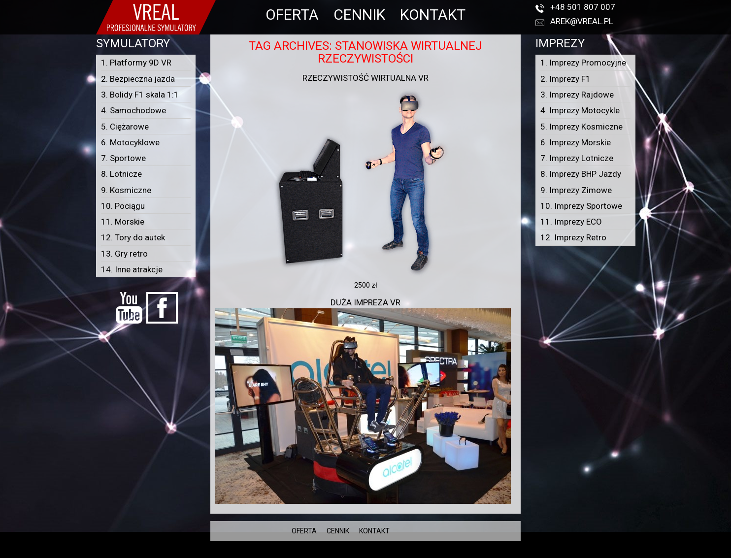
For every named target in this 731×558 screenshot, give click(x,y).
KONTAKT (432, 14)
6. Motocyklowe (130, 142)
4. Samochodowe (133, 110)
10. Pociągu (123, 206)
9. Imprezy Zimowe (576, 190)
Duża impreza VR (365, 302)
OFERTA (292, 14)
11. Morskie (122, 222)
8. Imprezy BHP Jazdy (580, 174)
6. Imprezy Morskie (575, 142)
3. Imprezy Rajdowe (577, 94)
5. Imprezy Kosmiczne (581, 126)
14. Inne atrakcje (132, 269)
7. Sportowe (123, 158)
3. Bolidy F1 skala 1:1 (140, 94)
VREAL (383, 553)
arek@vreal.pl (581, 21)
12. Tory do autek (133, 237)
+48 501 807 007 (582, 7)
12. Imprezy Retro (573, 237)
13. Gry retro (124, 254)
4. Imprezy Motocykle (580, 110)
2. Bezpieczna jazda (138, 79)
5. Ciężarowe (125, 126)
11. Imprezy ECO (571, 222)
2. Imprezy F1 (565, 79)
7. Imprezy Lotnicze (576, 158)
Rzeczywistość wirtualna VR (365, 78)
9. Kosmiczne (126, 190)
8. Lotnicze (121, 174)
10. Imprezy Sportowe (581, 206)
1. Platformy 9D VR (136, 62)
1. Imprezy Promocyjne (583, 62)
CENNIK (359, 14)
